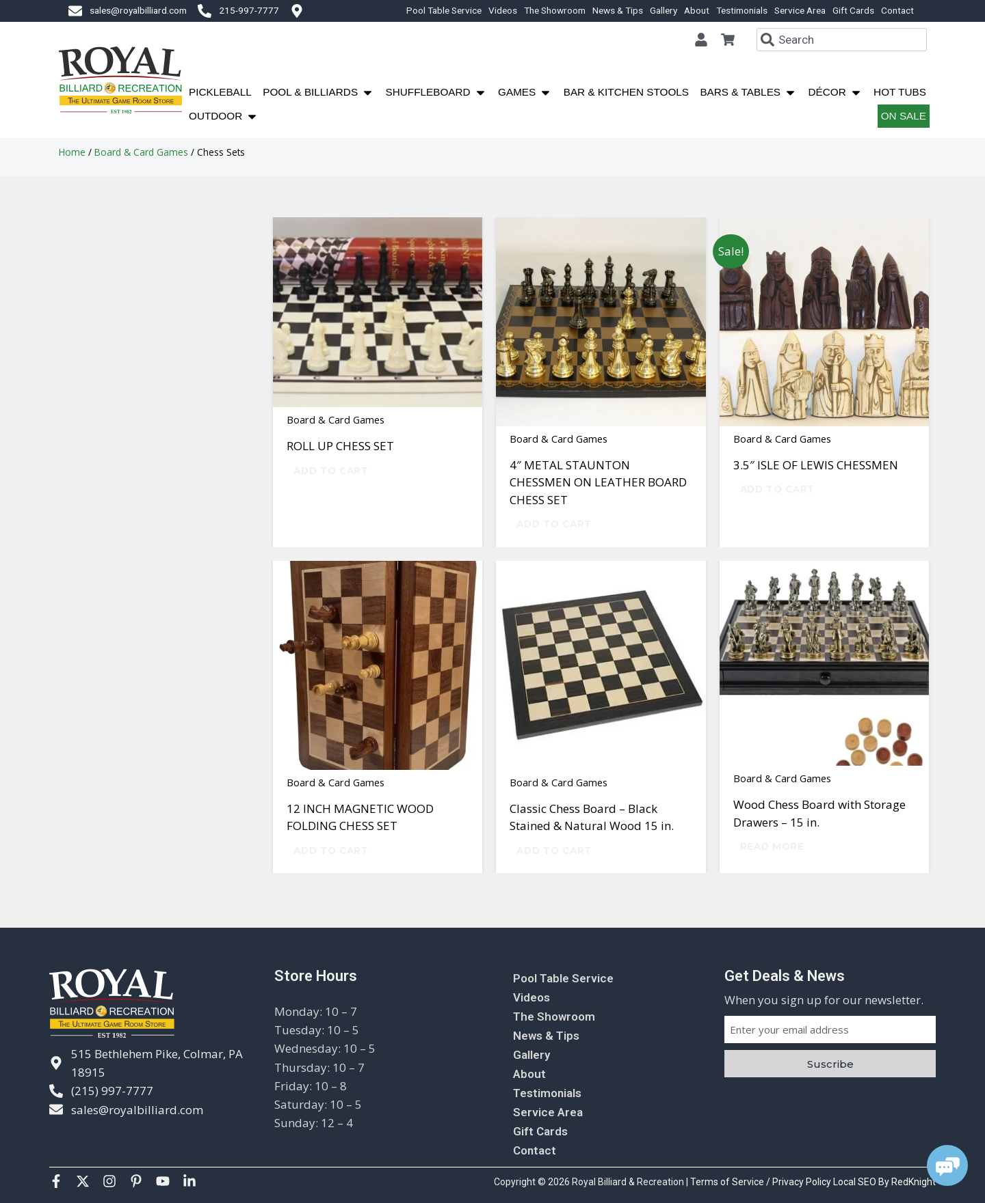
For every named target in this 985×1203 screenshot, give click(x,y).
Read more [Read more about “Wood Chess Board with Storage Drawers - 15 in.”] (772, 846)
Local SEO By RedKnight (884, 1181)
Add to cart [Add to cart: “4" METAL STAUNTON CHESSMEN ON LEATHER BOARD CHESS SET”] (553, 523)
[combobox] (842, 39)
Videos (502, 10)
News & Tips (617, 10)
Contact (897, 10)
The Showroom (555, 10)
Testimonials (741, 10)
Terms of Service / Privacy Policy (761, 1181)
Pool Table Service (444, 10)
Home (72, 152)
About (696, 10)
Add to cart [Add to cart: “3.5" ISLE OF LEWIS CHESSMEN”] (777, 489)
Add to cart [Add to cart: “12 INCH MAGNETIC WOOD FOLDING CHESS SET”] (330, 850)
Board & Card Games (141, 152)
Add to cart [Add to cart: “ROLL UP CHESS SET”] (330, 470)
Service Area (800, 10)
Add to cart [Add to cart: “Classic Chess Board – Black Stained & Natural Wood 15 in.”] (553, 850)
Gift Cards (853, 10)
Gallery (663, 10)
